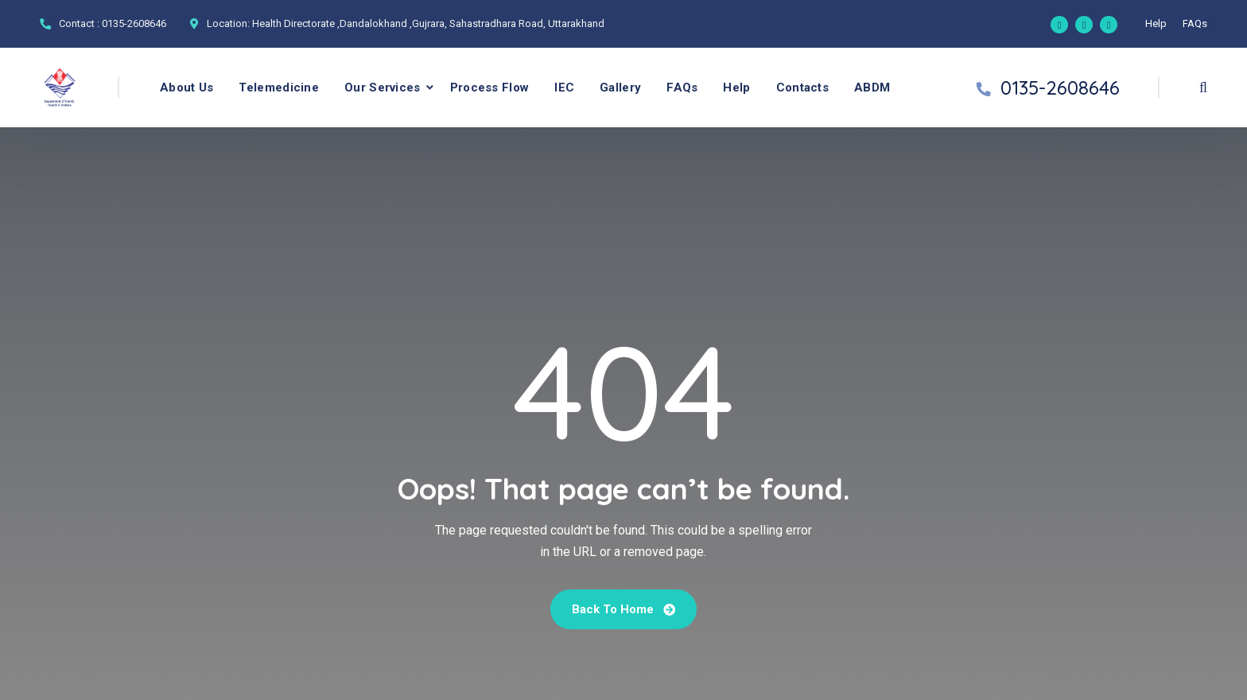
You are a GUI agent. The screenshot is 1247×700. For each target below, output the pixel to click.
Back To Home (623, 609)
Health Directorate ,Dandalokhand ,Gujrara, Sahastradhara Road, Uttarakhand (428, 23)
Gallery (620, 87)
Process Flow (490, 87)
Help (1156, 23)
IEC (564, 87)
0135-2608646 (134, 23)
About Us (186, 87)
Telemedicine (279, 87)
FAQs (1195, 23)
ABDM (872, 87)
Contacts (802, 87)
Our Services (382, 87)
